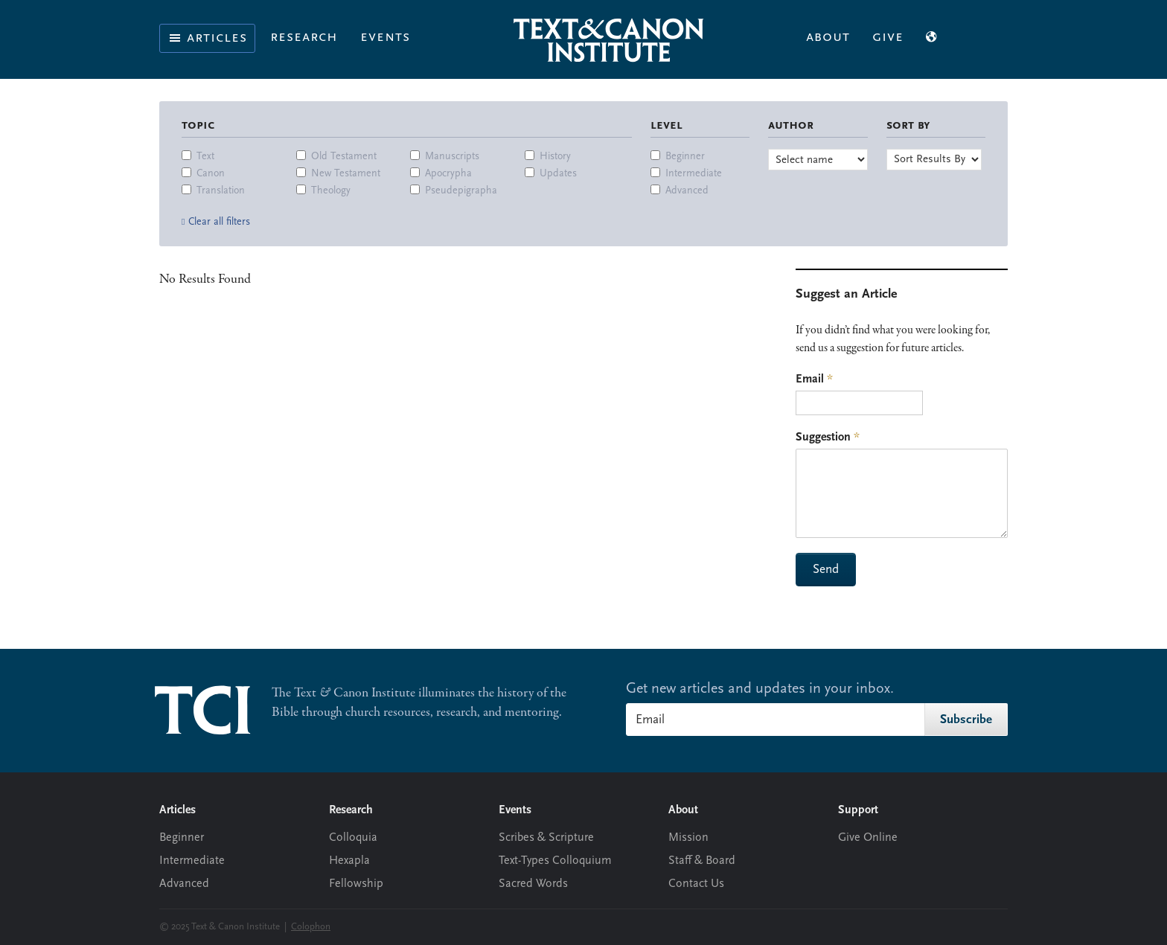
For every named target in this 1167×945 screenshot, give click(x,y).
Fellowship (356, 884)
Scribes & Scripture (546, 838)
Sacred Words (533, 884)
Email (814, 379)
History (555, 156)
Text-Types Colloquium (555, 861)
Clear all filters (219, 222)
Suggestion (828, 437)
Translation (220, 190)
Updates (558, 173)
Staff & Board (701, 861)
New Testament (345, 173)
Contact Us (696, 884)
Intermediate (693, 173)
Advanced (687, 190)
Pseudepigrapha (461, 190)
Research (304, 37)
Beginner (685, 156)
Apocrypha (448, 173)
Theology (331, 190)
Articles (207, 38)
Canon (210, 173)
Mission (688, 838)
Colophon (310, 927)
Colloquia (353, 838)
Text (205, 156)
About (828, 37)
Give (888, 37)
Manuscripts (452, 156)
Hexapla (349, 861)
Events (385, 37)
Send (826, 569)
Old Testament (344, 156)
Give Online (868, 838)
